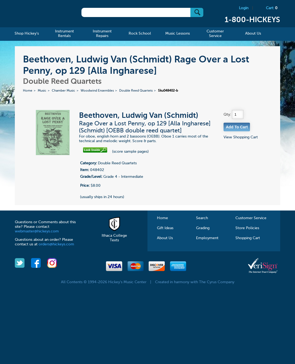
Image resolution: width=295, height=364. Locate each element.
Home (27, 90)
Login (243, 8)
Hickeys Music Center (41, 15)
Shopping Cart (247, 238)
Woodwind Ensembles (97, 90)
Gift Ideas (165, 228)
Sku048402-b (168, 90)
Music (42, 90)
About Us (165, 238)
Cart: (271, 8)
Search (202, 218)
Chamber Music (63, 90)
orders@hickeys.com (56, 244)
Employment (207, 238)
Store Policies (247, 228)
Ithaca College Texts (114, 235)
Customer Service (250, 218)
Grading (203, 228)
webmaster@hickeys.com (37, 231)
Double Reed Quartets (136, 90)
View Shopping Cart (241, 137)
